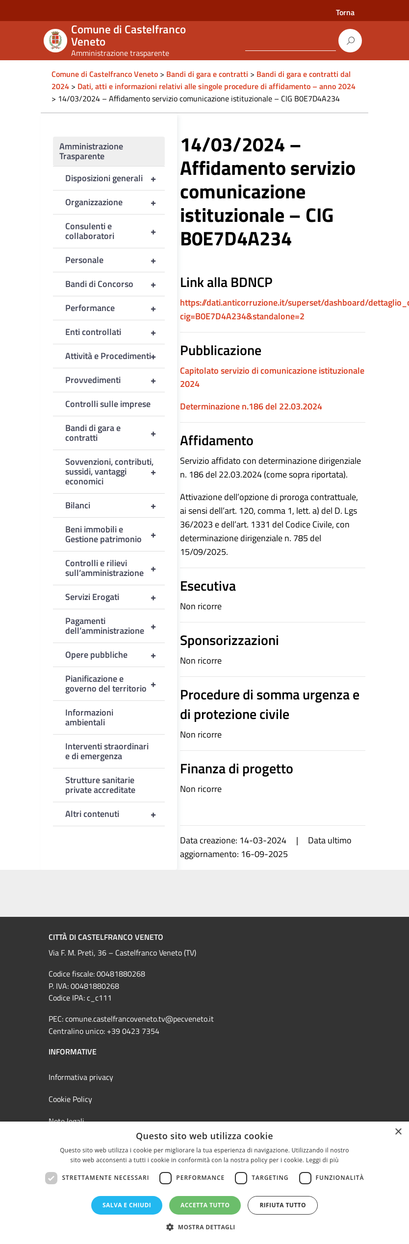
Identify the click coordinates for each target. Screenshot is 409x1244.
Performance (115, 308)
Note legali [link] (66, 1121)
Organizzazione (115, 202)
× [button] (398, 1132)
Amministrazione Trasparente (91, 151)
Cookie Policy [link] (70, 1099)
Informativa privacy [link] (81, 1077)
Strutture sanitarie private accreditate (100, 784)
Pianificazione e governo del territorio (115, 683)
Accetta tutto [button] (205, 1205)
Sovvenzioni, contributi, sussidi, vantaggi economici (115, 471)
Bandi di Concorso (115, 284)
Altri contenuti (115, 814)
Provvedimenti (115, 380)
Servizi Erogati (115, 597)
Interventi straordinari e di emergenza (107, 751)
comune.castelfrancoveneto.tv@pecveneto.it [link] (139, 1019)
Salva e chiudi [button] (126, 1205)
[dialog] (204, 1183)
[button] (204, 1227)
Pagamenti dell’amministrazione (115, 626)
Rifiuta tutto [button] (282, 1205)
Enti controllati (115, 332)
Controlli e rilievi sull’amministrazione (115, 568)
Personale (115, 260)
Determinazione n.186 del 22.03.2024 (251, 406)
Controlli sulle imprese (108, 403)
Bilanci (115, 505)
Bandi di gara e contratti (115, 433)
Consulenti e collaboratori (115, 231)
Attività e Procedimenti (115, 356)
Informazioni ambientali (89, 717)
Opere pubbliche (115, 655)
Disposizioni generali (115, 178)
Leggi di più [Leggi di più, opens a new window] (322, 1160)
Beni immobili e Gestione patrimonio (115, 534)
